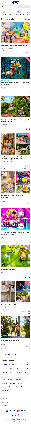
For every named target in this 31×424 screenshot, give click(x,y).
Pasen (18, 368)
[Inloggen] (28, 2)
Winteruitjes (5, 390)
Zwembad (25, 368)
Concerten (4, 386)
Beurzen (20, 383)
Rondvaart (12, 383)
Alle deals (4, 12)
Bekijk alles (27, 19)
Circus (25, 372)
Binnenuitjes (5, 368)
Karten (3, 379)
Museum (19, 372)
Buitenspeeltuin (18, 379)
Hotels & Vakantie (18, 364)
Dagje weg (18, 12)
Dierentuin (12, 372)
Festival (11, 386)
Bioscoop (10, 379)
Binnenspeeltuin (22, 376)
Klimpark (12, 368)
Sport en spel (5, 376)
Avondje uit (13, 376)
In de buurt (11, 12)
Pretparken (4, 372)
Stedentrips (4, 383)
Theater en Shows (20, 386)
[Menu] (1, 2)
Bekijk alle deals (10, 354)
